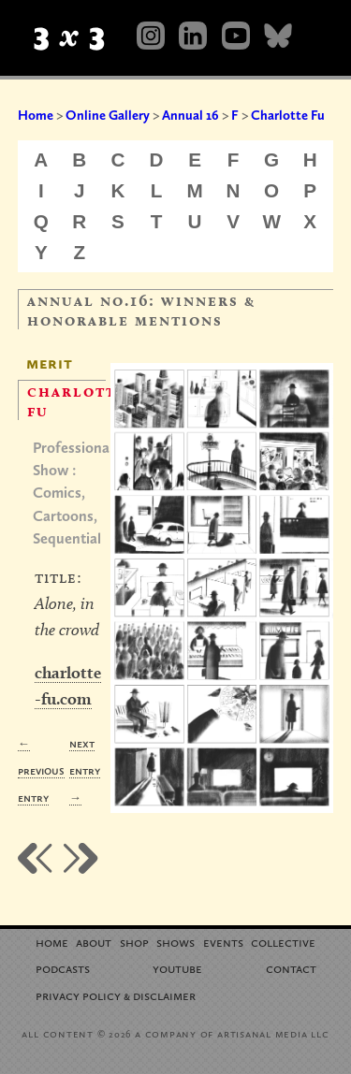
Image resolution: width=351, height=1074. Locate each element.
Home (35, 115)
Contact (291, 968)
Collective (283, 942)
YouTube (177, 968)
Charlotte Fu (288, 115)
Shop (134, 942)
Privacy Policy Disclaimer (116, 995)
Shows (175, 942)
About (93, 942)
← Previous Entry (41, 770)
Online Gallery (108, 115)
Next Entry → (84, 770)
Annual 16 (190, 115)
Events (223, 942)
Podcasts (63, 968)
